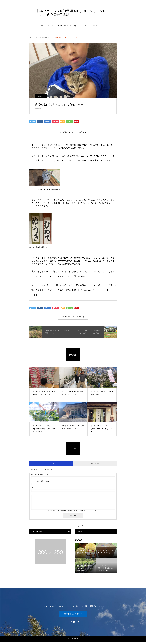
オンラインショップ (47, 26)
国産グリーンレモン (98, 26)
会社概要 (85, 26)
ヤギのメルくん (41, 96)
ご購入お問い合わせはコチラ (73, 614)
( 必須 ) (39, 474)
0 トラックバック (95, 463)
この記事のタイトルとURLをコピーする (73, 132)
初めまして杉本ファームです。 (68, 26)
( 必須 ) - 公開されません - (40, 481)
